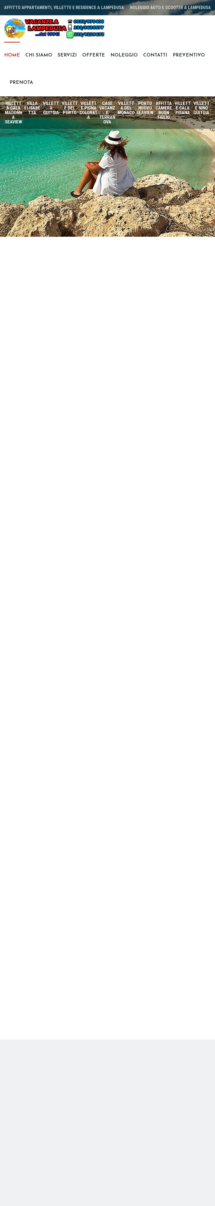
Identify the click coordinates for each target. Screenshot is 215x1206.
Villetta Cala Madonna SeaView (13, 112)
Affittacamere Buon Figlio (163, 110)
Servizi (67, 55)
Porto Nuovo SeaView (145, 107)
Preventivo (189, 55)
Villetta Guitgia (51, 107)
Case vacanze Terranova (107, 112)
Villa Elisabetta (32, 107)
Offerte (93, 55)
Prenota (21, 82)
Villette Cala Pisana (183, 107)
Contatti (155, 55)
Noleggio (124, 55)
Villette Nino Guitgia (201, 107)
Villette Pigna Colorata (88, 110)
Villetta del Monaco (126, 107)
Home (12, 55)
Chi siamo (38, 55)
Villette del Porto (70, 107)
